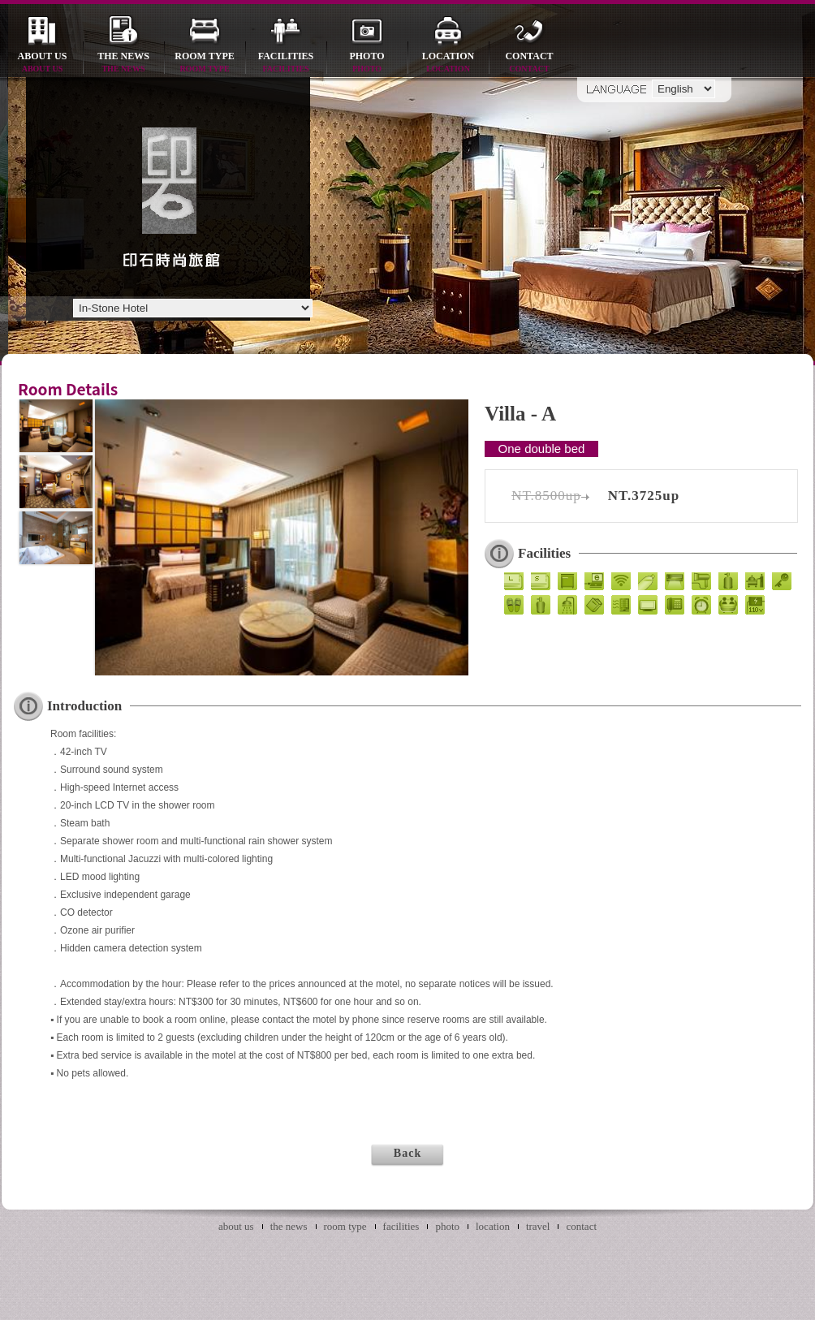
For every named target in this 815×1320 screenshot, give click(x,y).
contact (529, 62)
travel (538, 1226)
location (448, 62)
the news (123, 62)
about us (42, 62)
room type (204, 62)
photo (367, 62)
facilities (285, 62)
